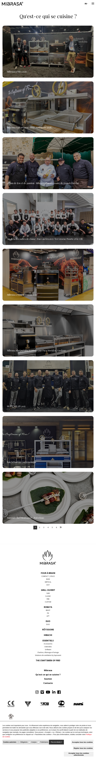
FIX (48, 613)
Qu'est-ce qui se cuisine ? (48, 674)
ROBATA (48, 607)
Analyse (34, 742)
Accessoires (48, 644)
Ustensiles (48, 647)
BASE (48, 579)
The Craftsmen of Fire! (48, 660)
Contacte (48, 683)
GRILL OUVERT (48, 590)
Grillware (48, 649)
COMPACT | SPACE (48, 576)
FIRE (48, 599)
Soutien (48, 678)
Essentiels (48, 640)
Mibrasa (48, 670)
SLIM (48, 593)
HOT (48, 585)
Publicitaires (44, 742)
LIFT (48, 616)
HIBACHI (48, 635)
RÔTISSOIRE (48, 629)
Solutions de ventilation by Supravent (48, 655)
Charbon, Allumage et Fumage (48, 652)
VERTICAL (48, 582)
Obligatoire (24, 742)
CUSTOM (48, 602)
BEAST (48, 610)
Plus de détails (56, 742)
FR (86, 3)
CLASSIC (48, 596)
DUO (48, 621)
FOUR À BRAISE (48, 573)
